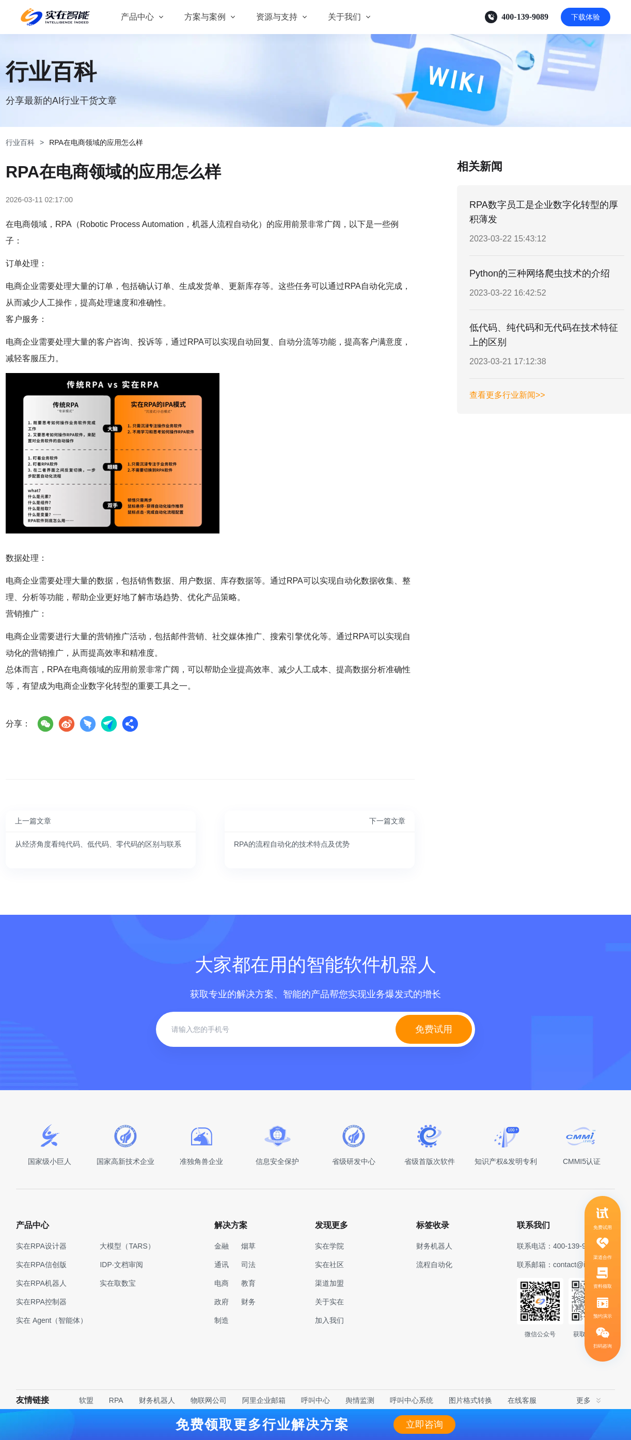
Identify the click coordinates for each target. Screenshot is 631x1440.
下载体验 (585, 17)
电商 (221, 1283)
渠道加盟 (329, 1283)
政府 (221, 1302)
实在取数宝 (118, 1283)
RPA (116, 1400)
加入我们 (329, 1320)
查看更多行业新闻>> (507, 395)
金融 (221, 1246)
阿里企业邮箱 (264, 1400)
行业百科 (20, 142)
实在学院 (329, 1246)
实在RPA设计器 (41, 1246)
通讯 (221, 1264)
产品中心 (137, 16)
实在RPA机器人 (41, 1283)
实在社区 (329, 1264)
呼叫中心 (315, 1400)
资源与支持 (276, 16)
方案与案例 (205, 16)
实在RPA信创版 (41, 1264)
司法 (248, 1264)
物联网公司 (209, 1400)
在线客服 (522, 1400)
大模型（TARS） (127, 1246)
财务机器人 (157, 1400)
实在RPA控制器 (41, 1302)
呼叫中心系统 (411, 1400)
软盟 (86, 1400)
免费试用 (433, 1029)
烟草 (248, 1246)
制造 (221, 1320)
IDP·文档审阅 (121, 1264)
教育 (248, 1283)
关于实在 (329, 1302)
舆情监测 (359, 1400)
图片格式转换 (470, 1400)
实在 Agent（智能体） (51, 1320)
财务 (248, 1302)
